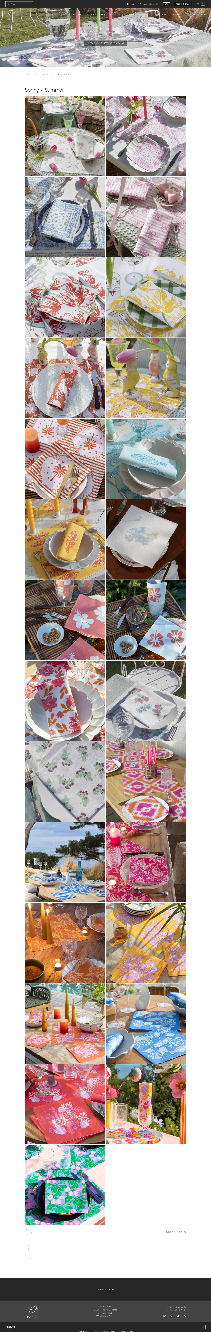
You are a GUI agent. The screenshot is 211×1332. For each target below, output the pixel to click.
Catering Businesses (127, 15)
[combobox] (19, 4)
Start (30, 1232)
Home (27, 75)
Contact (163, 15)
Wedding (91, 15)
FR (198, 4)
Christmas (76, 15)
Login (166, 4)
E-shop (191, 15)
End (29, 1258)
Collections (58, 15)
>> (26, 1261)
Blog (203, 15)
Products (106, 15)
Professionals (183, 4)
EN (203, 4)
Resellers (148, 15)
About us (178, 15)
